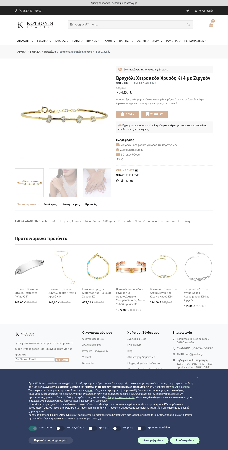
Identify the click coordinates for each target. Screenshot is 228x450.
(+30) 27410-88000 (202, 348)
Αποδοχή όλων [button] (185, 440)
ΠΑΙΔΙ (78, 41)
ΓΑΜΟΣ (110, 41)
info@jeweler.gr (194, 354)
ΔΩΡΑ (158, 41)
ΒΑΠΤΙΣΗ (127, 41)
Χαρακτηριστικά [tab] (27, 204)
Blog (129, 351)
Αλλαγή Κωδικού (91, 345)
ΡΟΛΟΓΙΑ (174, 41)
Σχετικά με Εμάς (136, 338)
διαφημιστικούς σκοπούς (121, 397)
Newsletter (88, 363)
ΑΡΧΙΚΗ (21, 51)
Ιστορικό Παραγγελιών (95, 351)
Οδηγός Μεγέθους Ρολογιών (143, 363)
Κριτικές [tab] (91, 204)
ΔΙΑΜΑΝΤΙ (25, 41)
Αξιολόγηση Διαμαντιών (141, 357)
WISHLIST (154, 114)
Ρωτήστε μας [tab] (71, 204)
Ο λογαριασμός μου (93, 338)
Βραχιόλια (50, 51)
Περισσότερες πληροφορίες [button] (50, 440)
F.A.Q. (120, 159)
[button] (198, 377)
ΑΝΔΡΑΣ (62, 41)
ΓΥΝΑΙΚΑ (44, 41)
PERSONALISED (196, 41)
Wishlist (86, 357)
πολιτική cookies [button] (180, 386)
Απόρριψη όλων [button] (153, 440)
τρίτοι (89, 390)
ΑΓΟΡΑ (127, 114)
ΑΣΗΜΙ (143, 41)
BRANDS (93, 41)
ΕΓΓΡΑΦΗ (62, 360)
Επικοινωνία (134, 345)
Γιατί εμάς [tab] (50, 204)
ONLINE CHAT (127, 170)
